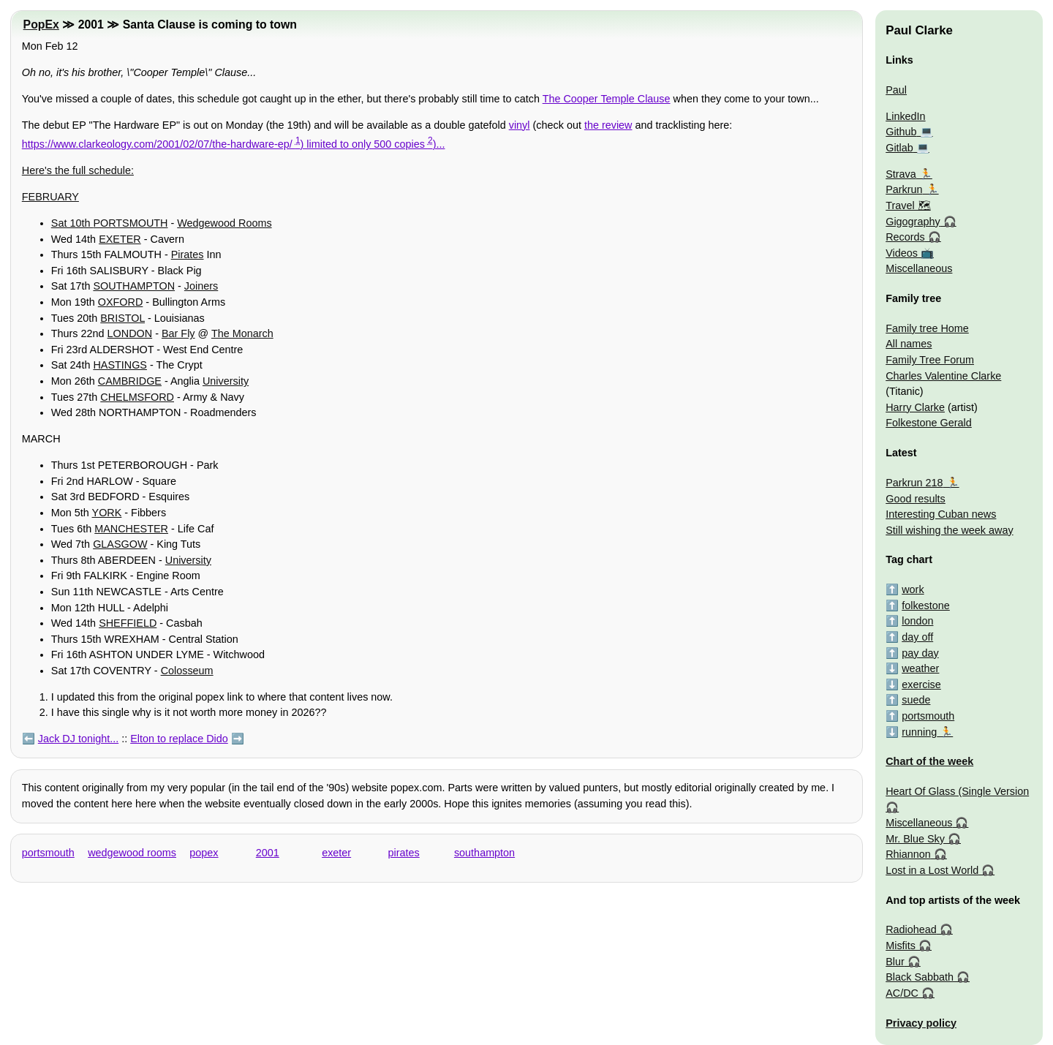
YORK (107, 512)
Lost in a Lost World (932, 870)
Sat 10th (72, 223)
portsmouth (48, 853)
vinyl (519, 125)
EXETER (120, 239)
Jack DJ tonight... (78, 738)
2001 (267, 853)
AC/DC (902, 993)
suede (916, 700)
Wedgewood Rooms (224, 223)
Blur (895, 961)
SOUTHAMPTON (134, 286)
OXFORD (120, 302)
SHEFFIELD (127, 623)
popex (203, 853)
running (919, 732)
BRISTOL (122, 318)
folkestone (926, 605)
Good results (916, 499)
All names (909, 344)
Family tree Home (927, 328)
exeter (336, 853)
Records (905, 237)
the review (608, 125)
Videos (902, 253)
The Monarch (242, 333)
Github (901, 131)
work (913, 589)
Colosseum (187, 670)
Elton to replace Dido (179, 738)
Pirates (187, 254)
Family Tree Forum (930, 360)
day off (917, 637)
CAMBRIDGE (130, 381)
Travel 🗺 (908, 205)
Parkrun (904, 189)
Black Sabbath (920, 977)
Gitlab (899, 148)
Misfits (901, 945)
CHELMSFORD (137, 397)
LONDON (130, 333)
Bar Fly (178, 333)
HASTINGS (120, 365)
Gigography (913, 221)
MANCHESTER (131, 529)
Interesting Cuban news (941, 514)
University (226, 381)
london (917, 621)
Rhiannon (908, 854)
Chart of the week (929, 761)
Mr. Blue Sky (915, 839)
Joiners (201, 286)
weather (920, 668)
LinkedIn (905, 116)
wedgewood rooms (132, 853)
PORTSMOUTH (130, 223)
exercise (921, 684)
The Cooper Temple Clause (607, 99)
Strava (901, 174)
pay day (920, 653)
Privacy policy (921, 1023)
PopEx (41, 24)
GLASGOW (120, 544)
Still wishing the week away (949, 530)
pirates (404, 853)
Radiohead (911, 929)
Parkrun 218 (914, 482)
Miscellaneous (919, 268)
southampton (484, 853)
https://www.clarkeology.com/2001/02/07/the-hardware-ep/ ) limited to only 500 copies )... (233, 144)
